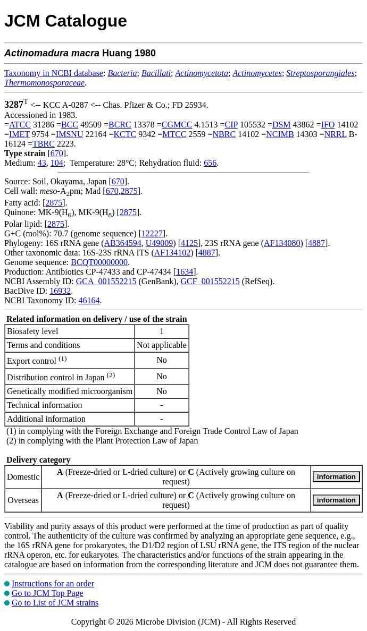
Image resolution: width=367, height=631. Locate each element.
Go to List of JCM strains (55, 602)
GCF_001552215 (210, 281)
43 (42, 162)
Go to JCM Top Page (48, 593)
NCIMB (280, 134)
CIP (231, 124)
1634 (184, 271)
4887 (316, 243)
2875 (129, 190)
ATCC (20, 124)
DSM (281, 124)
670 (57, 153)
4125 (189, 243)
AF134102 (172, 252)
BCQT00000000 (99, 262)
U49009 (159, 243)
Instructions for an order (53, 583)
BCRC (120, 124)
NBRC (224, 134)
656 (210, 162)
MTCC (174, 134)
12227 (152, 233)
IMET (19, 134)
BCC (69, 124)
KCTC (124, 134)
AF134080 (282, 243)
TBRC (43, 143)
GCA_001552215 (106, 281)
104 (57, 162)
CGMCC (177, 124)
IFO (328, 124)
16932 (60, 290)
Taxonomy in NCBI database (53, 73)
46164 (88, 300)
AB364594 (122, 243)
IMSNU (70, 134)
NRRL (335, 134)
